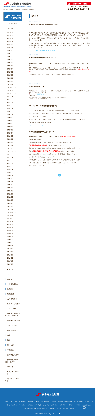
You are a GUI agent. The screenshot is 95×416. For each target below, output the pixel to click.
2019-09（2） (12, 251)
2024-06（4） (12, 99)
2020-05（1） (12, 233)
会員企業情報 (11, 298)
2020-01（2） (12, 245)
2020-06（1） (12, 230)
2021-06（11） (12, 196)
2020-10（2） (12, 218)
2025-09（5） (12, 53)
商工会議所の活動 (12, 330)
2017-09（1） (12, 263)
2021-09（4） (12, 187)
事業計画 (9, 349)
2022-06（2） (12, 160)
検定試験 (9, 288)
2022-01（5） (12, 175)
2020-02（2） (12, 242)
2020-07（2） (12, 227)
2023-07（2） (12, 126)
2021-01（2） (12, 209)
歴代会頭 (9, 344)
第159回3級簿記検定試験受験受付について (43, 24)
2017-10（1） (12, 260)
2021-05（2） (12, 199)
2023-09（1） (12, 123)
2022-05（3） (12, 163)
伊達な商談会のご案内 (36, 86)
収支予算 (9, 366)
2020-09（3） (12, 221)
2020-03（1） (12, 239)
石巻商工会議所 (43, 413)
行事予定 (9, 269)
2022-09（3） (12, 151)
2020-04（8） (12, 236)
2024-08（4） (12, 93)
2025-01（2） (12, 77)
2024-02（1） (12, 111)
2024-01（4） (12, 114)
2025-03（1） (12, 71)
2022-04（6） (12, 166)
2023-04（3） (12, 132)
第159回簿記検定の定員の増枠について (42, 57)
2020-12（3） (12, 212)
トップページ (11, 23)
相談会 (8, 279)
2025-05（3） (12, 65)
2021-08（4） (12, 190)
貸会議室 (9, 293)
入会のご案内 (11, 308)
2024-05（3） (12, 102)
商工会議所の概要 (12, 320)
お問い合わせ (11, 325)
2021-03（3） (12, 206)
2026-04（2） (12, 32)
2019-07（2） (12, 254)
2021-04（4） (12, 202)
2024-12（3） (12, 80)
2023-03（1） (12, 135)
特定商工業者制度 (12, 303)
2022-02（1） (12, 172)
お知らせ (9, 28)
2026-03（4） (12, 35)
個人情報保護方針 (12, 354)
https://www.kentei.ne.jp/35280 (38, 124)
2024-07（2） (12, 96)
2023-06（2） (12, 129)
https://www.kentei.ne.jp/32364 (45, 50)
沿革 (7, 340)
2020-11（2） (12, 215)
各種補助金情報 (12, 284)
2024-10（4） (12, 87)
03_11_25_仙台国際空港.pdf (38, 93)
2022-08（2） (12, 154)
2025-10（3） (12, 50)
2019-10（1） (12, 248)
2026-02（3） (12, 38)
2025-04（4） (12, 68)
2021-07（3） (12, 193)
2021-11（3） (12, 181)
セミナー (9, 274)
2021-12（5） (12, 178)
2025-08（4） (12, 56)
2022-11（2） (12, 145)
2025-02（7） (12, 74)
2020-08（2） (12, 224)
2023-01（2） (12, 138)
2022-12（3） (12, 141)
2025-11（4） (12, 47)
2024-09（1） (12, 90)
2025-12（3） (12, 44)
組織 (7, 335)
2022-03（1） (12, 169)
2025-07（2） (12, 59)
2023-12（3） (12, 117)
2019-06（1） (12, 257)
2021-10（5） (12, 184)
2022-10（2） (12, 148)
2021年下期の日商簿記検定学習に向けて (43, 105)
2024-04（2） (12, 105)
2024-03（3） (12, 108)
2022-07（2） (12, 157)
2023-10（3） (12, 120)
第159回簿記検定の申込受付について (42, 131)
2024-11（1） (12, 84)
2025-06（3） (12, 62)
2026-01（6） (12, 41)
